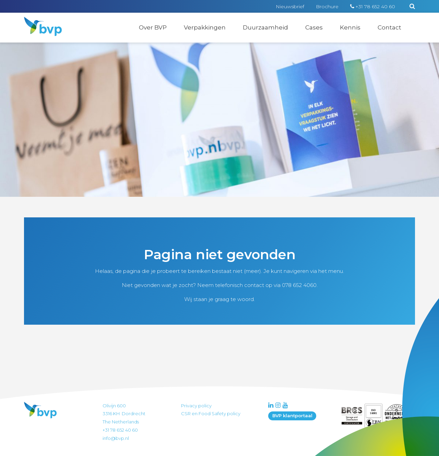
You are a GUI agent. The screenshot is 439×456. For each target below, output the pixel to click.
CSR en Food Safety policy (210, 413)
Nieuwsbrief (290, 6)
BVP (38, 21)
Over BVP (153, 27)
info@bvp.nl (116, 438)
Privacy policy (196, 405)
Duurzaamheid (265, 27)
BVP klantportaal (292, 415)
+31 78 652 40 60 (375, 6)
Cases (314, 27)
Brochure (327, 6)
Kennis (350, 27)
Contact (389, 27)
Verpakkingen (205, 27)
